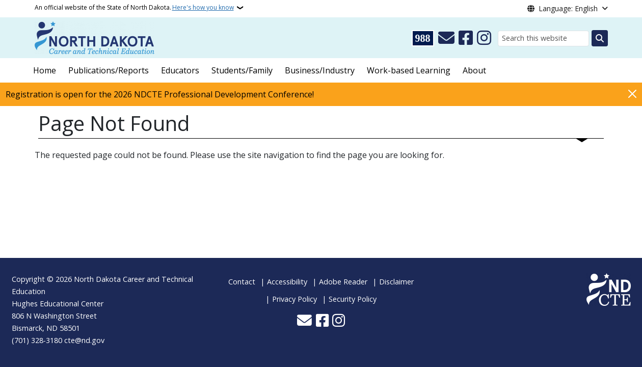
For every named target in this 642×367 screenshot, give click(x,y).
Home (44, 70)
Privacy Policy (294, 299)
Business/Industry (320, 70)
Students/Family (242, 70)
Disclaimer (396, 281)
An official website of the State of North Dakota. (134, 7)
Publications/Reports (108, 70)
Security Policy (353, 299)
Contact (241, 281)
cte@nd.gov (84, 340)
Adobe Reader (343, 281)
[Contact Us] (446, 38)
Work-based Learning (408, 70)
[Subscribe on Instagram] (484, 38)
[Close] (632, 93)
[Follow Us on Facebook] (466, 38)
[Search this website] (543, 38)
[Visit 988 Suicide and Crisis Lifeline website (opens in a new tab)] (423, 38)
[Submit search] (600, 38)
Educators (180, 70)
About (474, 70)
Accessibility (287, 281)
